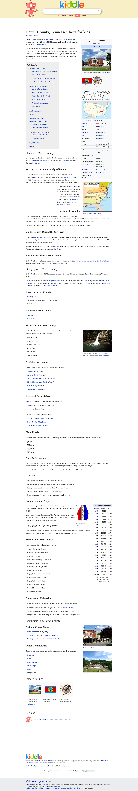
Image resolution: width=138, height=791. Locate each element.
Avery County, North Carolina (37, 378)
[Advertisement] (69, 23)
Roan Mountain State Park (36, 422)
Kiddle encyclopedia (44, 761)
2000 (96, 566)
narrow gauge (56, 261)
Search (98, 11)
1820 (96, 516)
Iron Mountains (104, 280)
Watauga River (32, 315)
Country (84, 123)
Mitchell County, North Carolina (38, 382)
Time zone (85, 169)
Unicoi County (32, 386)
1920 (96, 544)
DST (90, 172)
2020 (91, 155)
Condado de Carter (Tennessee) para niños (55, 720)
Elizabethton (106, 72)
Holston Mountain (103, 355)
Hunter (29, 659)
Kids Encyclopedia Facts (33, 35)
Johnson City (30, 59)
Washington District (63, 204)
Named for (85, 132)
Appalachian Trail (33, 405)
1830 (96, 519)
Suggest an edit (89, 771)
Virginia (36, 177)
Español (84, 15)
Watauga (56, 246)
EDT (103, 172)
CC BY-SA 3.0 (46, 784)
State (83, 126)
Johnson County (33, 375)
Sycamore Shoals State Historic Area (40, 418)
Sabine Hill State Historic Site (37, 425)
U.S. (106, 120)
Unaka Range (88, 280)
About (41, 788)
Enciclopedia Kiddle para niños (70, 788)
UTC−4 (98, 172)
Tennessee (106, 99)
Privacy (48, 788)
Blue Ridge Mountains (52, 280)
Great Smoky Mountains (50, 286)
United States (67, 39)
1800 (96, 511)
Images (64, 15)
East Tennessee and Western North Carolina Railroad (90, 261)
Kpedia (77, 15)
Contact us (55, 788)
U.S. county (96, 47)
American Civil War (39, 237)
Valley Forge (31, 666)
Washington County (34, 389)
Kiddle (28, 788)
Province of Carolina (95, 213)
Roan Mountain (31, 283)
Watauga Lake (32, 297)
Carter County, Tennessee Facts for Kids (40, 766)
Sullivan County (32, 371)
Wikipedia (29, 786)
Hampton (30, 655)
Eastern (104, 169)
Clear (94, 11)
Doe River (30, 319)
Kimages (71, 15)
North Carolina (71, 199)
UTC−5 (98, 169)
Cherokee (65, 160)
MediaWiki (56, 786)
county (34, 42)
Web (59, 15)
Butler (29, 669)
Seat (83, 135)
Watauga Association (69, 177)
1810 (96, 514)
